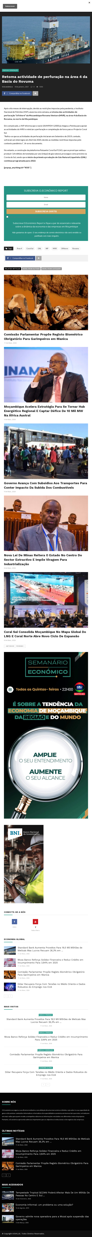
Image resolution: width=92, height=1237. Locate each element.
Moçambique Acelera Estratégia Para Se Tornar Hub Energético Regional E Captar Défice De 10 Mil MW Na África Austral (44, 411)
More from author (31, 269)
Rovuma (75, 248)
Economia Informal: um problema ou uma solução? (44, 1204)
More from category (51, 269)
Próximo (20, 646)
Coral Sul (29, 248)
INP (47, 248)
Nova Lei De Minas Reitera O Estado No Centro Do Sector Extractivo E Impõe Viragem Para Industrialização (43, 559)
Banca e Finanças (45, 1015)
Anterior (9, 646)
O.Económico (7, 87)
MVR (55, 248)
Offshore (64, 248)
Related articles (12, 269)
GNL (39, 248)
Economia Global (45, 1068)
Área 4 (19, 248)
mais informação (70, 217)
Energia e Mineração (10, 70)
